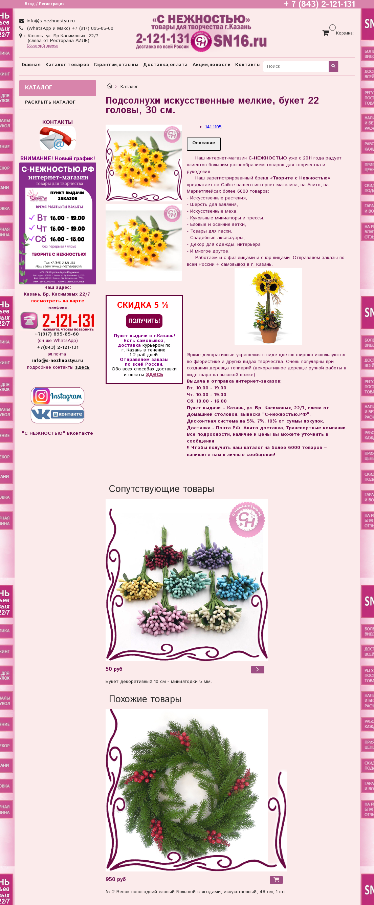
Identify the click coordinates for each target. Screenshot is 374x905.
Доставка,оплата (165, 64)
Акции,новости (212, 64)
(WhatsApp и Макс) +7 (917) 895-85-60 (69, 28)
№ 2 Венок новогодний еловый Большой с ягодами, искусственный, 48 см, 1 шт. (196, 891)
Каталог (129, 86)
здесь (154, 374)
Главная (31, 64)
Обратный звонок (42, 46)
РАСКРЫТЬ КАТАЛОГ (50, 102)
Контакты (248, 64)
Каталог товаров (67, 64)
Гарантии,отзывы (116, 64)
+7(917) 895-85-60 (58, 334)
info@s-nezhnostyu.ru (50, 21)
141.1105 (213, 127)
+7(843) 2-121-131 (58, 347)
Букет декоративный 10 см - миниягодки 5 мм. (159, 681)
